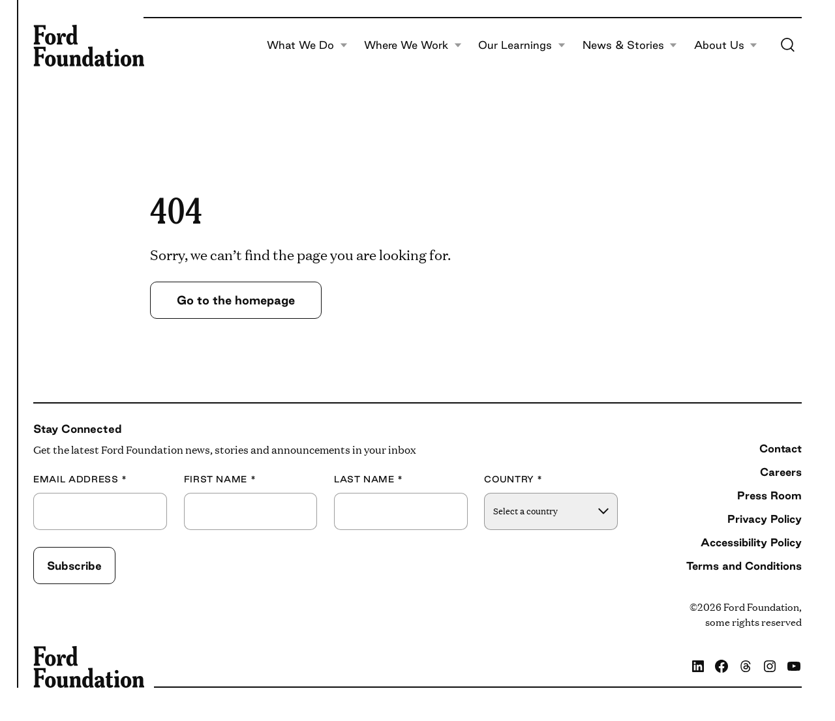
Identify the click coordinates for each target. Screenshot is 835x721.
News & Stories (630, 45)
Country (513, 479)
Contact (780, 448)
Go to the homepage (236, 299)
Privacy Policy (764, 519)
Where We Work (413, 45)
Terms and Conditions (744, 566)
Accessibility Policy (751, 542)
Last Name (368, 479)
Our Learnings (522, 45)
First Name (220, 479)
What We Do (307, 45)
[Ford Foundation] (88, 45)
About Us (726, 45)
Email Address (80, 479)
